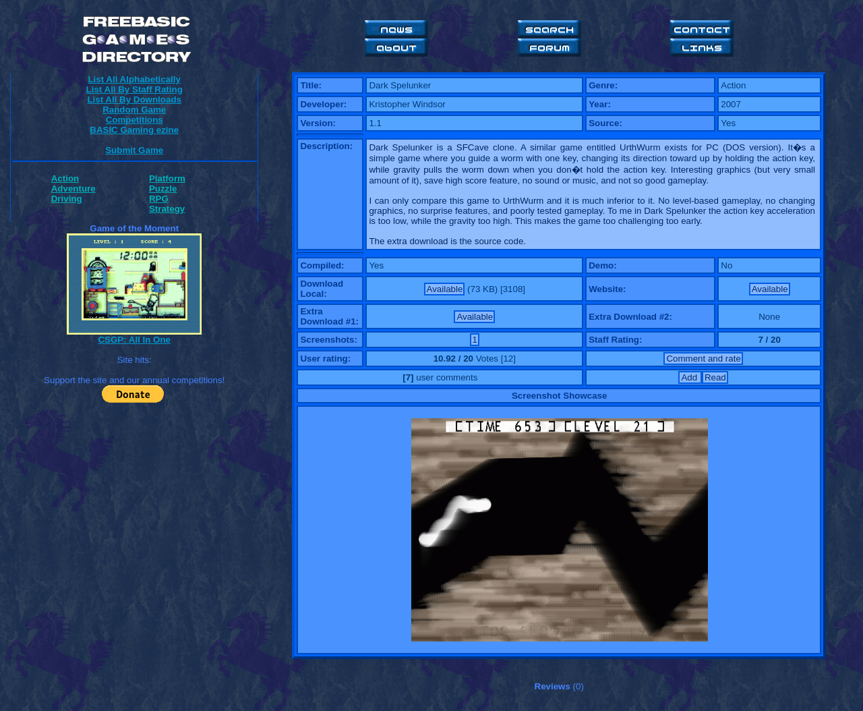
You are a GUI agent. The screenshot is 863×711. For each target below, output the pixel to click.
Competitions (134, 120)
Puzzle (163, 188)
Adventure (73, 188)
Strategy (167, 209)
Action (65, 178)
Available (445, 289)
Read (715, 377)
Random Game (134, 110)
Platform (167, 178)
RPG (159, 199)
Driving (66, 199)
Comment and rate (703, 358)
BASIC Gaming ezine (134, 130)
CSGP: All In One (134, 340)
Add (690, 377)
